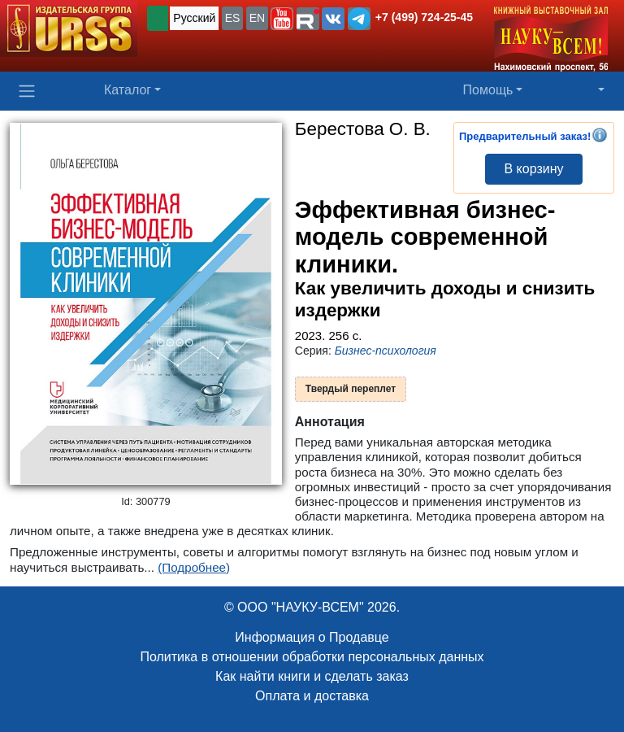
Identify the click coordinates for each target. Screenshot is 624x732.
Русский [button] (194, 17)
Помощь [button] (488, 90)
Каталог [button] (127, 90)
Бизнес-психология (385, 350)
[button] (282, 18)
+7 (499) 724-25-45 (424, 17)
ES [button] (232, 17)
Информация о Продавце (311, 637)
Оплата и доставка (312, 696)
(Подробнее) (194, 567)
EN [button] (257, 17)
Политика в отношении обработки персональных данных (311, 657)
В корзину (533, 169)
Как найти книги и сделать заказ (312, 676)
